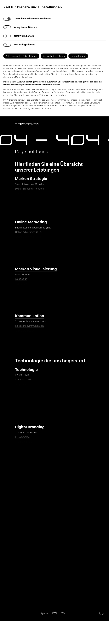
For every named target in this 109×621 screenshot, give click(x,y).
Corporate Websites (26, 434)
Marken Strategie (31, 178)
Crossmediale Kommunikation (31, 323)
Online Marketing (31, 222)
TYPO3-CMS (22, 377)
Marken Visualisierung (36, 269)
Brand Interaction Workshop (30, 186)
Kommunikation (29, 315)
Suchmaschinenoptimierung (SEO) (33, 229)
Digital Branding (30, 427)
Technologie (26, 369)
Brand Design (22, 276)
